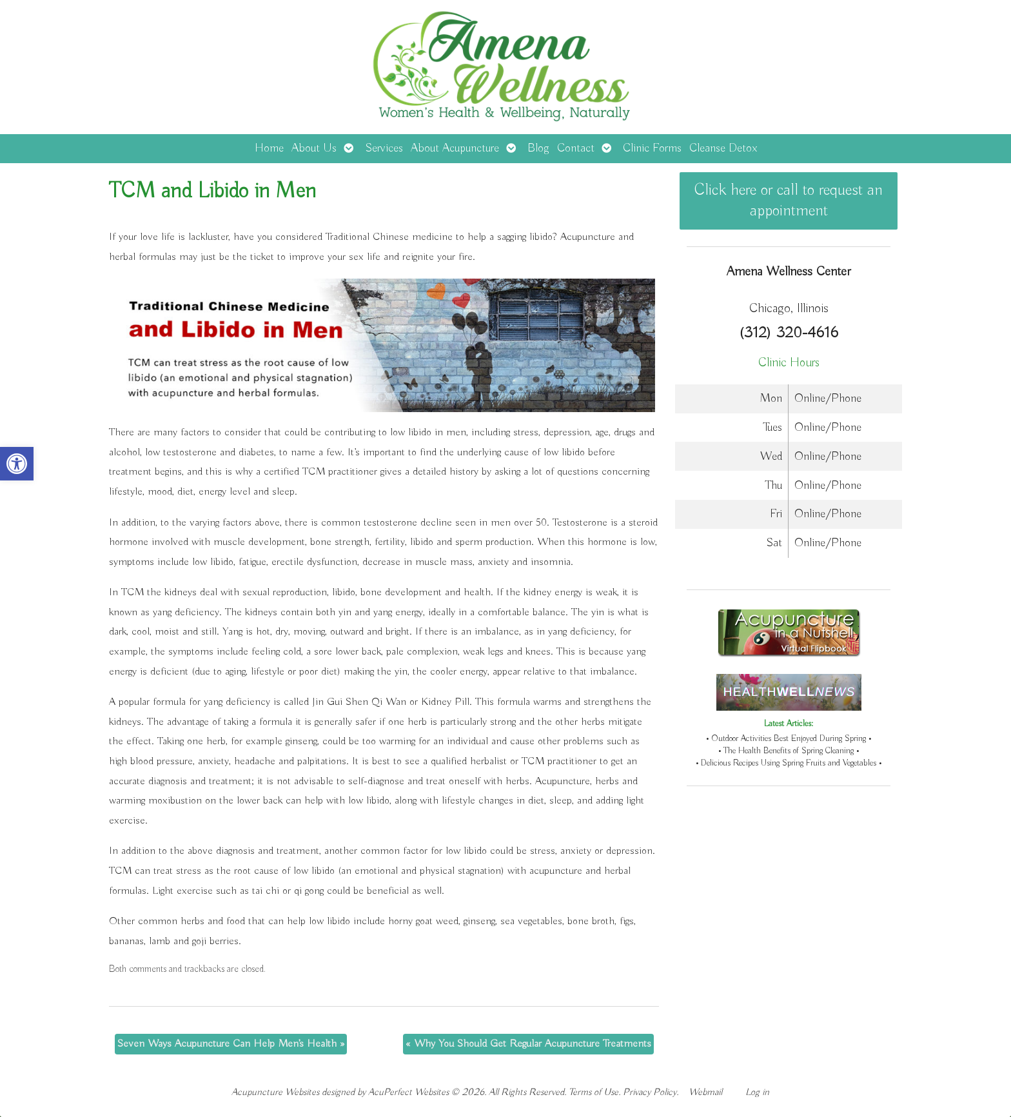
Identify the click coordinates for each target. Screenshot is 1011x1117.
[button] (17, 463)
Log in (757, 1092)
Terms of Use (593, 1092)
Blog (538, 148)
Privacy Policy (649, 1092)
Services (384, 148)
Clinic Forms (652, 148)
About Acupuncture (455, 148)
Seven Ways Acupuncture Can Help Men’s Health (230, 1044)
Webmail (705, 1092)
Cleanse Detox (723, 148)
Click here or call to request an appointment (788, 200)
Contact (575, 148)
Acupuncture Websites (275, 1092)
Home (269, 148)
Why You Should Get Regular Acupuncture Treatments (528, 1044)
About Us (314, 148)
